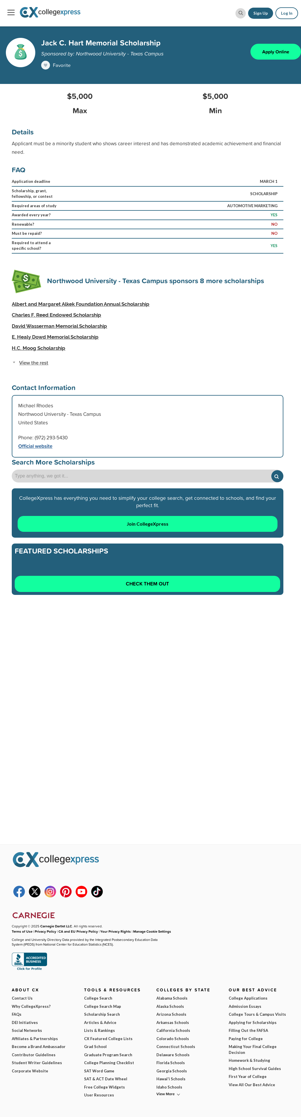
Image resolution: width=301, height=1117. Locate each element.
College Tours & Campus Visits (257, 1014)
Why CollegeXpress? (31, 1006)
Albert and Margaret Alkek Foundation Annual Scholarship (80, 304)
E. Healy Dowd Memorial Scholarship (55, 337)
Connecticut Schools (175, 1046)
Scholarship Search (102, 1014)
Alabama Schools (172, 998)
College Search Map (102, 1006)
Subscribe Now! (244, 1091)
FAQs (16, 1014)
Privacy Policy (45, 931)
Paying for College (246, 1038)
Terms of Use (64, 1102)
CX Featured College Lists (108, 1038)
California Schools (173, 1030)
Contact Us (22, 998)
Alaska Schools (170, 1006)
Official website (35, 446)
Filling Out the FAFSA (248, 1030)
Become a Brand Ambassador (39, 1046)
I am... (210, 1060)
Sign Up (260, 13)
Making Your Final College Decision (253, 1049)
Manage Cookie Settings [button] (152, 931)
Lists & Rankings (99, 1030)
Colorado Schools (172, 1038)
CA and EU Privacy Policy (78, 931)
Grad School (95, 1046)
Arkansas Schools (172, 1022)
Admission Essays (245, 1006)
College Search (98, 998)
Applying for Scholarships (253, 1022)
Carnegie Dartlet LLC (56, 926)
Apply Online (275, 51)
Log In (286, 13)
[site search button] (240, 13)
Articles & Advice (100, 1022)
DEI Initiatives (25, 1022)
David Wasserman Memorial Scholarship (59, 326)
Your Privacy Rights (115, 931)
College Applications (248, 998)
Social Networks (27, 1030)
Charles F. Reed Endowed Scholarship (56, 315)
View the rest (33, 363)
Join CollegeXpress (147, 524)
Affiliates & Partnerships (35, 1038)
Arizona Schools (171, 1014)
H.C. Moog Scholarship (38, 348)
